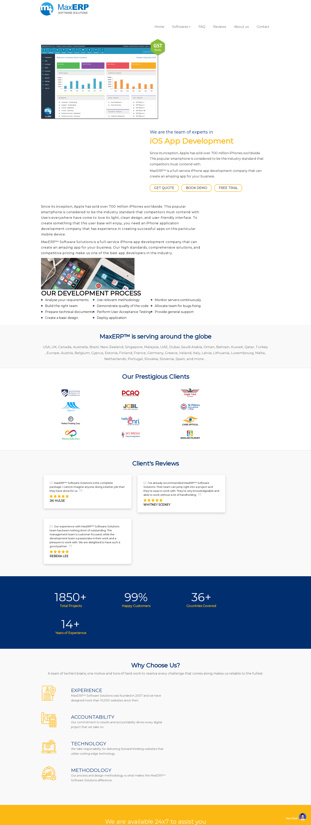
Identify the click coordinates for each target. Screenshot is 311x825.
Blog (114, 774)
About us (236, 6)
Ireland (209, 228)
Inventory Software (177, 774)
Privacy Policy (122, 794)
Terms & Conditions (127, 787)
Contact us (120, 748)
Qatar (256, 222)
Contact (258, 6)
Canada (71, 222)
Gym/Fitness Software (179, 754)
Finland (149, 228)
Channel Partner (125, 780)
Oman (215, 222)
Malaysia (158, 222)
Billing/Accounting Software (184, 767)
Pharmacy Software (177, 748)
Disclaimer (119, 800)
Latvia (231, 228)
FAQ (197, 6)
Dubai (181, 222)
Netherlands (133, 234)
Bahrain (229, 222)
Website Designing (234, 774)
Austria (91, 228)
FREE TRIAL (241, 88)
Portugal (153, 234)
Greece (195, 228)
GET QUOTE (178, 88)
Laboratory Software (178, 794)
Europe (77, 228)
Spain (198, 234)
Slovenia (185, 234)
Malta (116, 234)
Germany (179, 228)
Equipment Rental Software (184, 800)
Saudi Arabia (198, 222)
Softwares (175, 6)
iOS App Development (236, 761)
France (164, 228)
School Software (174, 787)
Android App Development (240, 754)
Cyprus (121, 228)
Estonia (135, 228)
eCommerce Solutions (236, 767)
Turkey (63, 228)
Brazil (101, 222)
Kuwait (244, 222)
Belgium (106, 228)
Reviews (214, 6)
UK (60, 222)
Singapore (140, 222)
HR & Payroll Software (179, 780)
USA (53, 222)
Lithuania (245, 228)
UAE (170, 222)
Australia (87, 222)
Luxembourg (98, 234)
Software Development (237, 748)
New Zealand (118, 222)
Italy (220, 228)
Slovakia (169, 234)
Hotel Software (173, 761)
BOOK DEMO (210, 88)
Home (154, 6)
